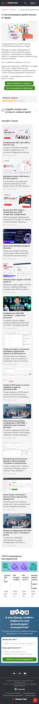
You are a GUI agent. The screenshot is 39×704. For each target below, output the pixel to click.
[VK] (14, 673)
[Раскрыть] (35, 110)
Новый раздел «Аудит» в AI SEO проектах (17, 280)
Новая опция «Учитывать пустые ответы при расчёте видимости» (15, 497)
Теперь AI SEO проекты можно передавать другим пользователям (16, 387)
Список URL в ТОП (6, 578)
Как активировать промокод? (19, 88)
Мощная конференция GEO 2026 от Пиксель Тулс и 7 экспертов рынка (17, 533)
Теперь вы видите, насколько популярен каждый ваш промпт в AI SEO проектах (16, 351)
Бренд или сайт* (9, 639)
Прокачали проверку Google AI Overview (16, 247)
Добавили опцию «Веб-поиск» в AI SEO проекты (16, 177)
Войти (32, 3)
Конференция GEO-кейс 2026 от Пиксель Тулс (16, 144)
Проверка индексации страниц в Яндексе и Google (33, 581)
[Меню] (3, 3)
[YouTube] (25, 673)
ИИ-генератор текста (24, 577)
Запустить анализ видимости (19, 659)
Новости (13, 10)
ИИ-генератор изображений (15, 577)
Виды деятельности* (11, 648)
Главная (4, 10)
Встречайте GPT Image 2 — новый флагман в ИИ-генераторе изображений (14, 212)
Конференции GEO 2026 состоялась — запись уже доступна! (14, 315)
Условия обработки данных (25, 684)
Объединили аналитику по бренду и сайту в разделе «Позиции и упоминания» (15, 461)
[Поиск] (25, 3)
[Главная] (11, 3)
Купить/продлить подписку (19, 83)
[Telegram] (19, 673)
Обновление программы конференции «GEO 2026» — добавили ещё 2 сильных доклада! (15, 424)
